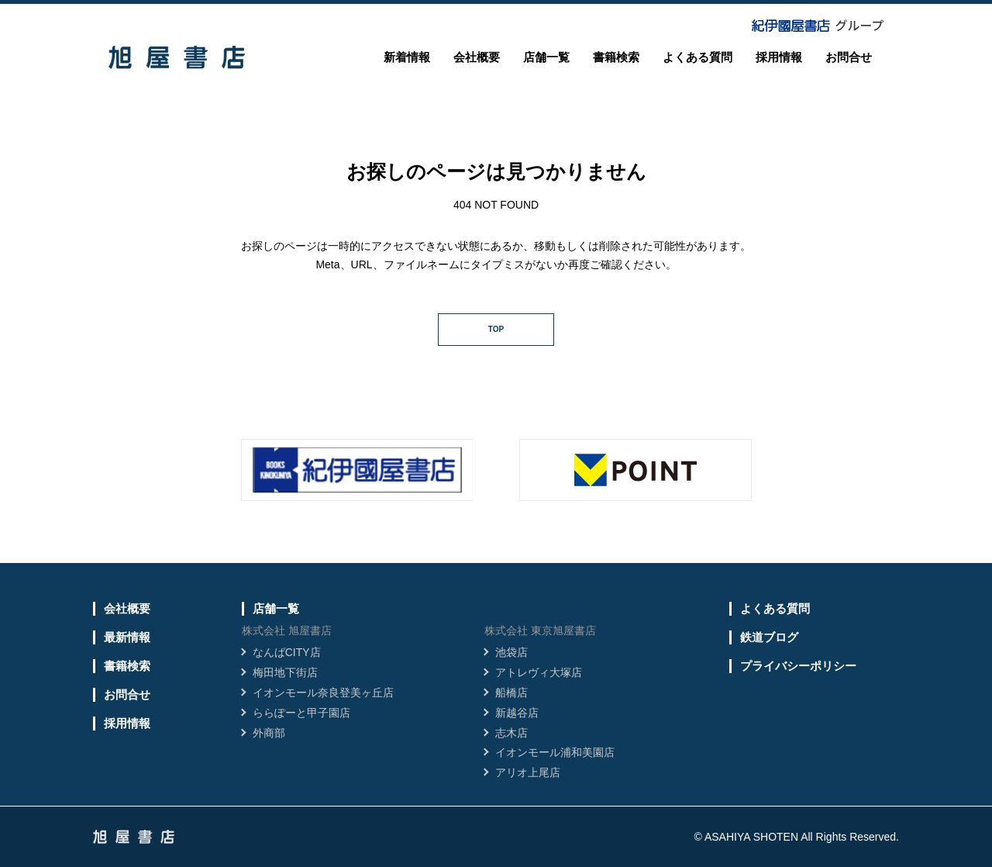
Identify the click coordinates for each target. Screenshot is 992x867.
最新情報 (127, 637)
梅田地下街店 (285, 672)
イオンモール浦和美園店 (555, 752)
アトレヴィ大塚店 (538, 672)
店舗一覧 (546, 57)
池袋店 (511, 652)
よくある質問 (697, 57)
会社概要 (476, 57)
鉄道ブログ (769, 637)
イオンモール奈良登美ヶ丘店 (323, 692)
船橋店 (511, 692)
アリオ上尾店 (527, 772)
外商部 (269, 733)
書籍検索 (616, 57)
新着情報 (407, 57)
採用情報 (779, 57)
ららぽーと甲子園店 (301, 712)
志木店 (511, 733)
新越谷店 (517, 712)
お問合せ (848, 57)
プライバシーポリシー (798, 665)
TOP (496, 329)
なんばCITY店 (287, 652)
